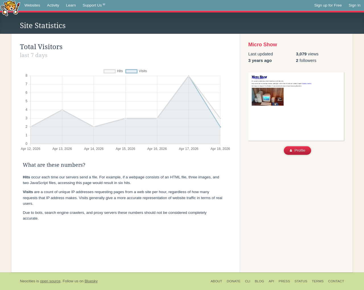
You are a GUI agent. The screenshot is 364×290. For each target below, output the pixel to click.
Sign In (355, 5)
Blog (259, 281)
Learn (71, 5)
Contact (336, 281)
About (216, 281)
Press (284, 281)
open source (50, 281)
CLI (247, 281)
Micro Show (262, 44)
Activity (53, 5)
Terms (318, 281)
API (271, 281)
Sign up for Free (328, 5)
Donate (233, 281)
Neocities (27, 281)
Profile (297, 150)
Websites (32, 5)
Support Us (94, 5)
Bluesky (91, 281)
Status (301, 281)
